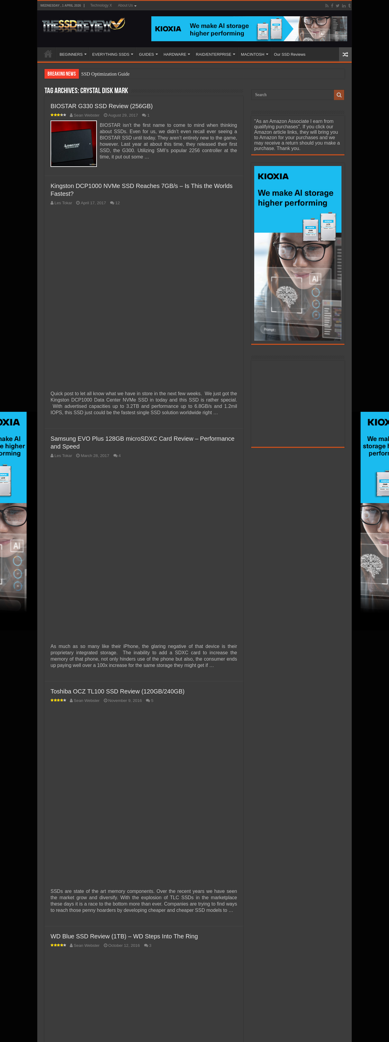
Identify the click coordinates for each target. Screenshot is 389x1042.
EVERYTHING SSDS (110, 54)
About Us (125, 5)
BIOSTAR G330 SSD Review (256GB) (102, 106)
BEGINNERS (71, 54)
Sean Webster (87, 115)
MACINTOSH (252, 54)
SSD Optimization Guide (105, 74)
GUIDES (146, 54)
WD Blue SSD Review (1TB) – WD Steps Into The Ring (124, 935)
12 (117, 201)
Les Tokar (63, 201)
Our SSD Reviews (290, 54)
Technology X (101, 5)
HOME (48, 53)
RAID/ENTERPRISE (213, 54)
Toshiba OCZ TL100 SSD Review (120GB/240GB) (117, 690)
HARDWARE (175, 54)
